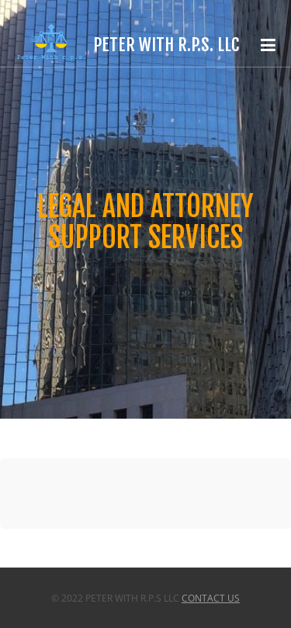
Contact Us (211, 598)
